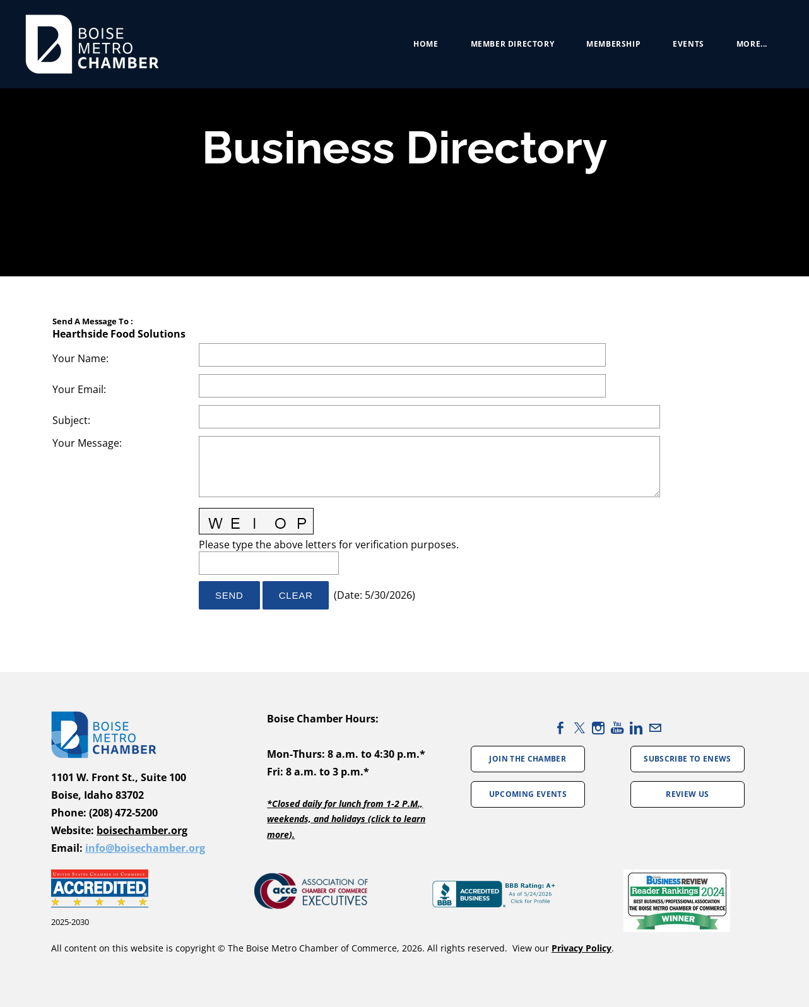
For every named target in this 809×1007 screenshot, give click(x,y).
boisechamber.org (142, 830)
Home (425, 43)
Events (688, 43)
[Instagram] (598, 727)
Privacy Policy (581, 948)
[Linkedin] (636, 727)
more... (751, 43)
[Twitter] (579, 727)
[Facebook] (560, 727)
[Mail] (655, 727)
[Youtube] (617, 727)
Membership (613, 43)
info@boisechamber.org (145, 848)
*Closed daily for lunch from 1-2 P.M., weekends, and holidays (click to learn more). (346, 819)
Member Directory (513, 43)
